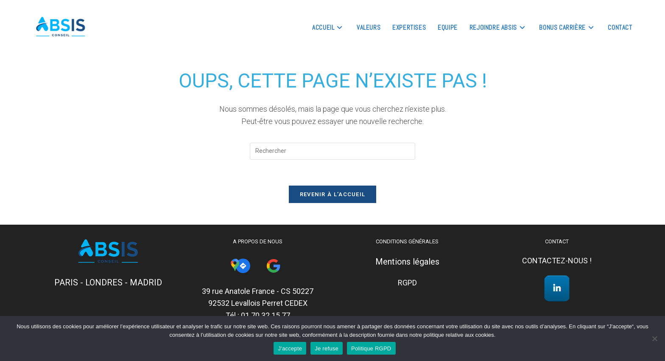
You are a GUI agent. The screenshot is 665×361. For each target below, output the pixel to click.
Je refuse (326, 348)
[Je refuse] (654, 338)
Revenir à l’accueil (333, 194)
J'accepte (290, 348)
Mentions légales (407, 262)
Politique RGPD (371, 348)
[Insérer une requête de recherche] (332, 151)
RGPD (407, 282)
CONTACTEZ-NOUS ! (557, 260)
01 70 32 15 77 (265, 315)
